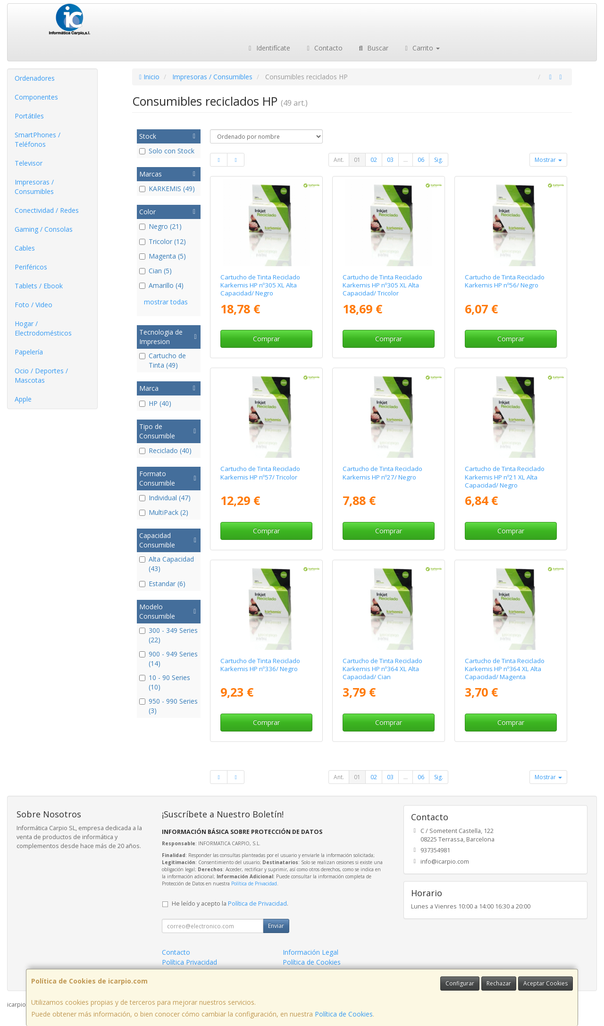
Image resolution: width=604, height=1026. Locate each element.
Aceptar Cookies (545, 983)
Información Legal (310, 952)
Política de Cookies (344, 1013)
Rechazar (499, 983)
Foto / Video (33, 304)
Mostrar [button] (548, 160)
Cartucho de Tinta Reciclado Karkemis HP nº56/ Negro (505, 281)
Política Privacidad (189, 962)
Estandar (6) (162, 583)
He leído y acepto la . (230, 904)
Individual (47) (165, 497)
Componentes (36, 97)
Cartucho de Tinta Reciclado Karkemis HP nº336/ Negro (260, 664)
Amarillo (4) (161, 285)
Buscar (372, 47)
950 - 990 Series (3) (168, 706)
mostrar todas (166, 301)
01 (357, 160)
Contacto (323, 47)
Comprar (266, 338)
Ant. (339, 160)
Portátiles (29, 115)
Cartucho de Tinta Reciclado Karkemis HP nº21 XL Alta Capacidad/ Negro (505, 476)
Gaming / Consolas (44, 229)
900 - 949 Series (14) (168, 658)
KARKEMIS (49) (167, 188)
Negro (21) (160, 226)
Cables (25, 248)
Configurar (459, 983)
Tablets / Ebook (39, 285)
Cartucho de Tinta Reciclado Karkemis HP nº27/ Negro (382, 472)
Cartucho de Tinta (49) (162, 360)
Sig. (438, 160)
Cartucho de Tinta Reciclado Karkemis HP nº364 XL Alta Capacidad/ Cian (382, 668)
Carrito (421, 47)
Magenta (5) (162, 256)
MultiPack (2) (163, 512)
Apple (23, 399)
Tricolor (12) (162, 241)
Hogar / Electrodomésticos (43, 328)
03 (390, 160)
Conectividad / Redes (47, 210)
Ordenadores (35, 78)
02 (373, 160)
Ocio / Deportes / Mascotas (41, 375)
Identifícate (268, 47)
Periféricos (31, 266)
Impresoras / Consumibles (34, 186)
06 (421, 160)
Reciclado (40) (165, 450)
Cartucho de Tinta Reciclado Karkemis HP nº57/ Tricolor (260, 472)
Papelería (29, 351)
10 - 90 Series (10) (164, 682)
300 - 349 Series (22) (168, 635)
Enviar (276, 926)
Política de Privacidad (254, 883)
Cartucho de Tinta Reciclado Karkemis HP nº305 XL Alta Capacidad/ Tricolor (382, 285)
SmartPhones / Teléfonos (37, 139)
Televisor (28, 163)
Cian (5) (155, 270)
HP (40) (155, 403)
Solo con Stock (166, 150)
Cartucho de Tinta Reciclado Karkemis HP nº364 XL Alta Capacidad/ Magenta (505, 668)
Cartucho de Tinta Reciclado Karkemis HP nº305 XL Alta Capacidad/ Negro (260, 285)
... (405, 160)
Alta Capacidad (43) (166, 564)
